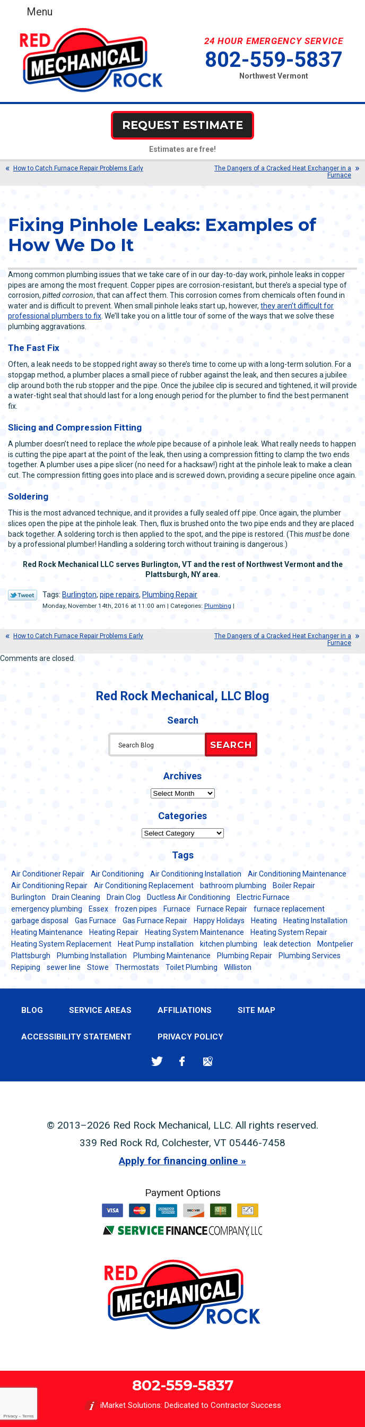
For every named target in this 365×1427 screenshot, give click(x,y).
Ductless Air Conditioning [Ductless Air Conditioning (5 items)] (188, 897)
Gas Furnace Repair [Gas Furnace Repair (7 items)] (155, 920)
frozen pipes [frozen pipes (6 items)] (136, 909)
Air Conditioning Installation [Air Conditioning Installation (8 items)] (195, 874)
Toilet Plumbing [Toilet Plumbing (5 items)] (192, 967)
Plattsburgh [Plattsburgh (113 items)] (30, 955)
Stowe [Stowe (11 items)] (98, 967)
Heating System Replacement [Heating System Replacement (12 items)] (61, 944)
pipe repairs (119, 594)
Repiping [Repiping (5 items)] (25, 967)
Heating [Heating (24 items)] (264, 920)
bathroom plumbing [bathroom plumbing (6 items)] (233, 885)
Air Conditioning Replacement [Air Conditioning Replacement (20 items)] (144, 885)
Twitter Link (22, 595)
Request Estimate (182, 125)
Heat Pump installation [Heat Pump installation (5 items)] (156, 944)
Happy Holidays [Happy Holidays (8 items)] (219, 920)
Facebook (182, 1061)
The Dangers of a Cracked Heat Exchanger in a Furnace (282, 172)
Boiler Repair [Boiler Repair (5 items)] (294, 885)
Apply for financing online (178, 1161)
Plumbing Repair (169, 594)
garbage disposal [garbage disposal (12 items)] (39, 920)
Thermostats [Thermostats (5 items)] (137, 967)
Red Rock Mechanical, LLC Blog (182, 696)
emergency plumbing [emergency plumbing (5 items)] (46, 909)
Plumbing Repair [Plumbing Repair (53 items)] (244, 955)
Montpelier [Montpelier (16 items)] (335, 944)
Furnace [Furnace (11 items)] (176, 909)
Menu (40, 11)
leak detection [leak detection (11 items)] (287, 944)
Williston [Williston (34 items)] (237, 967)
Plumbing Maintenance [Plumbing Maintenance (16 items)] (172, 955)
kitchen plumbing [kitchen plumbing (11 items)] (228, 944)
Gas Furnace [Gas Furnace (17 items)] (95, 920)
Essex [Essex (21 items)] (98, 909)
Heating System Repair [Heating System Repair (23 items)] (288, 932)
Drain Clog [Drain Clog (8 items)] (124, 897)
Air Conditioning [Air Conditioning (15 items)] (117, 874)
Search (231, 745)
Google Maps (207, 1061)
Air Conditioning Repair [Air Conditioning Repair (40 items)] (49, 885)
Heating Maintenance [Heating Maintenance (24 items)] (47, 932)
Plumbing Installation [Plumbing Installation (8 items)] (92, 955)
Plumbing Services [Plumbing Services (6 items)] (310, 955)
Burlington (79, 594)
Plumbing (217, 605)
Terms (28, 1416)
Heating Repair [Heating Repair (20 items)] (113, 932)
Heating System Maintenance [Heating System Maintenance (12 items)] (194, 932)
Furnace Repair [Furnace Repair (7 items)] (222, 909)
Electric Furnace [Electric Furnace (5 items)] (263, 897)
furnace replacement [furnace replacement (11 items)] (289, 909)
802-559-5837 (274, 59)
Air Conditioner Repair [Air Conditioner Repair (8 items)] (47, 874)
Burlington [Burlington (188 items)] (28, 897)
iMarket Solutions (130, 1405)
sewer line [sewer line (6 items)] (64, 967)
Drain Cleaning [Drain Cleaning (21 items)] (76, 897)
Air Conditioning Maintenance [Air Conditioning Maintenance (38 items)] (297, 874)
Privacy (10, 1416)
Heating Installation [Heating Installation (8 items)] (315, 920)
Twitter (156, 1061)
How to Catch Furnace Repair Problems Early (78, 168)
